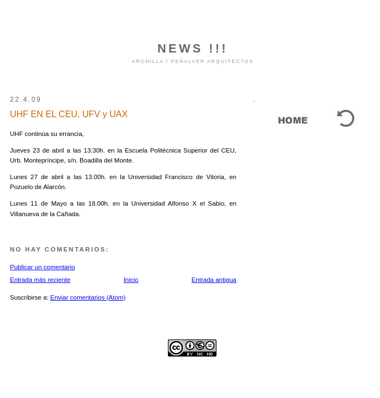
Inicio (131, 279)
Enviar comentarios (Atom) (87, 297)
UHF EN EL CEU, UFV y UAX (69, 114)
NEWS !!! (192, 48)
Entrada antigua (214, 279)
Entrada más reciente (40, 279)
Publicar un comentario (42, 267)
